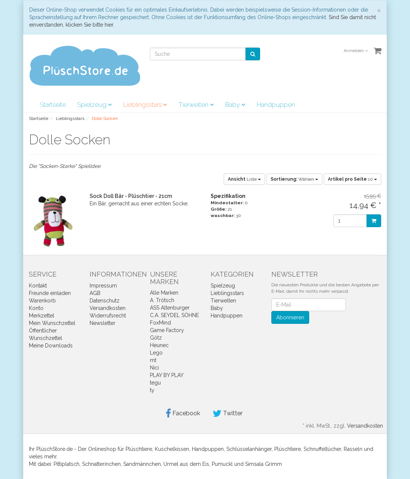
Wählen (294, 179)
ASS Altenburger (170, 308)
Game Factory (167, 330)
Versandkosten (108, 308)
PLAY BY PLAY (167, 375)
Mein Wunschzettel (52, 323)
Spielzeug (94, 104)
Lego (156, 353)
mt (153, 360)
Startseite (53, 104)
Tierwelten (196, 104)
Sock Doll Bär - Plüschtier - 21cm (131, 196)
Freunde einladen (50, 293)
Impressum (103, 286)
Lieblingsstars (145, 104)
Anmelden (356, 50)
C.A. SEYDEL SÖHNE (174, 315)
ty (152, 390)
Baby (235, 104)
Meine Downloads (51, 346)
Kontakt (38, 286)
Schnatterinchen (101, 464)
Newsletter (102, 323)
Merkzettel (41, 316)
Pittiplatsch (66, 464)
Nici (154, 368)
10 (352, 179)
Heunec (159, 345)
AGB (95, 293)
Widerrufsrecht (108, 316)
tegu (155, 383)
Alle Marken (164, 293)
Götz (156, 338)
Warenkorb (42, 301)
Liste (244, 179)
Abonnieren (290, 317)
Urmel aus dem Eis (186, 464)
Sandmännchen (142, 464)
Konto (36, 308)
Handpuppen (276, 104)
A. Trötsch (162, 300)
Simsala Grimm (263, 464)
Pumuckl (222, 464)
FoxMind (160, 323)
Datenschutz (105, 301)
